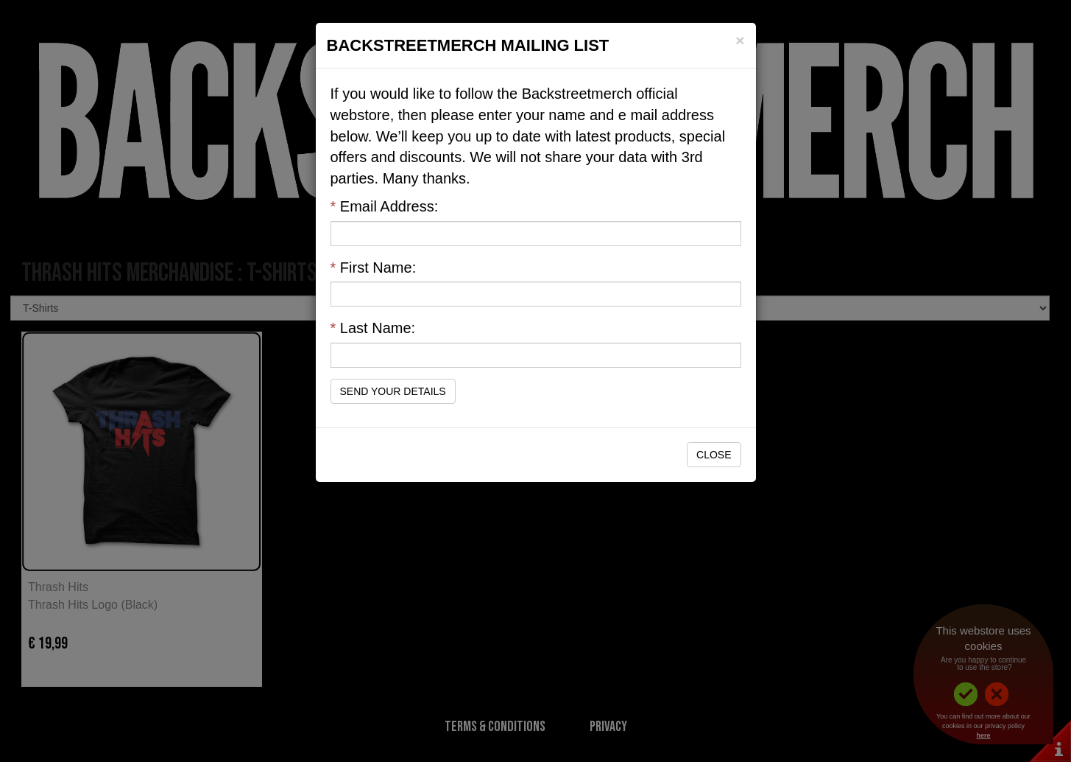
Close (713, 455)
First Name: (374, 267)
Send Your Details (393, 391)
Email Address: (385, 206)
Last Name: (373, 328)
